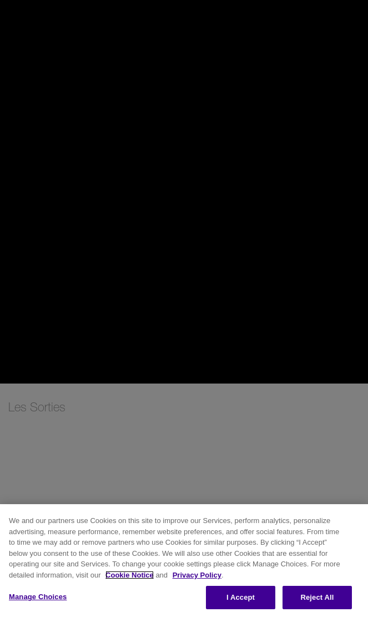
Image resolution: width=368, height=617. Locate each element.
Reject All (317, 597)
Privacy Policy (197, 575)
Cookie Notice (129, 575)
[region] (184, 560)
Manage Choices (38, 597)
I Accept (240, 597)
